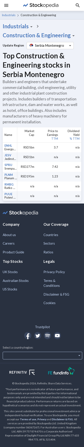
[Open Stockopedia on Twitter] (37, 335)
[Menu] (6, 5)
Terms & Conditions (51, 283)
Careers (9, 243)
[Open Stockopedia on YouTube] (57, 335)
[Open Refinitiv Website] (27, 373)
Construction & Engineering (39, 35)
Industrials (8, 15)
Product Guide (13, 252)
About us (9, 235)
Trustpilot (42, 327)
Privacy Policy (54, 272)
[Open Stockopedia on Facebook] (27, 335)
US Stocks (10, 289)
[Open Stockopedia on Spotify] (47, 335)
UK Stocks (10, 272)
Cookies (49, 303)
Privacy (41, 419)
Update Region (13, 45)
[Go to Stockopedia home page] (41, 5)
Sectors (49, 243)
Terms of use (28, 419)
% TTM (75, 138)
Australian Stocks (16, 281)
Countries (50, 235)
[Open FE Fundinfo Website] (61, 371)
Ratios (48, 252)
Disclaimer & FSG (56, 294)
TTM (54, 138)
